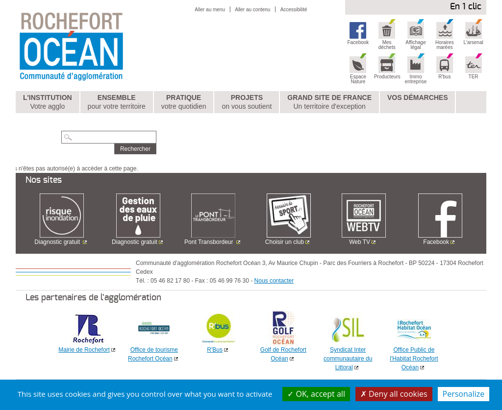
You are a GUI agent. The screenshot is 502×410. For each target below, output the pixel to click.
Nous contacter (274, 280)
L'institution (47, 102)
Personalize (464, 393)
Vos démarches (417, 97)
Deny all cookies (393, 393)
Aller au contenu (252, 9)
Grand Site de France (329, 102)
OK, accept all (316, 393)
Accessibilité (293, 9)
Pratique (183, 102)
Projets (247, 102)
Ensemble (117, 102)
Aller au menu (210, 9)
